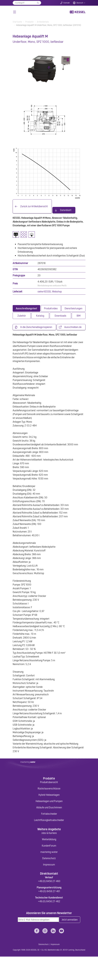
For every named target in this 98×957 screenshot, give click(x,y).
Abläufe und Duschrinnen (49, 807)
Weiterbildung (49, 839)
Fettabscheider (49, 814)
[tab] (26, 308)
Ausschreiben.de (73, 327)
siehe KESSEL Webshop (50, 291)
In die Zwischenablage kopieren (36, 327)
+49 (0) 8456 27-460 (49, 881)
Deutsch (79, 3)
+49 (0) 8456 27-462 (49, 901)
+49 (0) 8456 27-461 (49, 891)
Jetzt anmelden (70, 920)
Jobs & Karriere (49, 833)
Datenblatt (65, 210)
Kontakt (66, 3)
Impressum (49, 864)
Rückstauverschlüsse (49, 788)
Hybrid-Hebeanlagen (49, 795)
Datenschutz (49, 858)
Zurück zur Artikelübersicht (34, 206)
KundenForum (49, 845)
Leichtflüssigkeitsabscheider (49, 820)
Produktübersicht (49, 782)
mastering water (49, 852)
